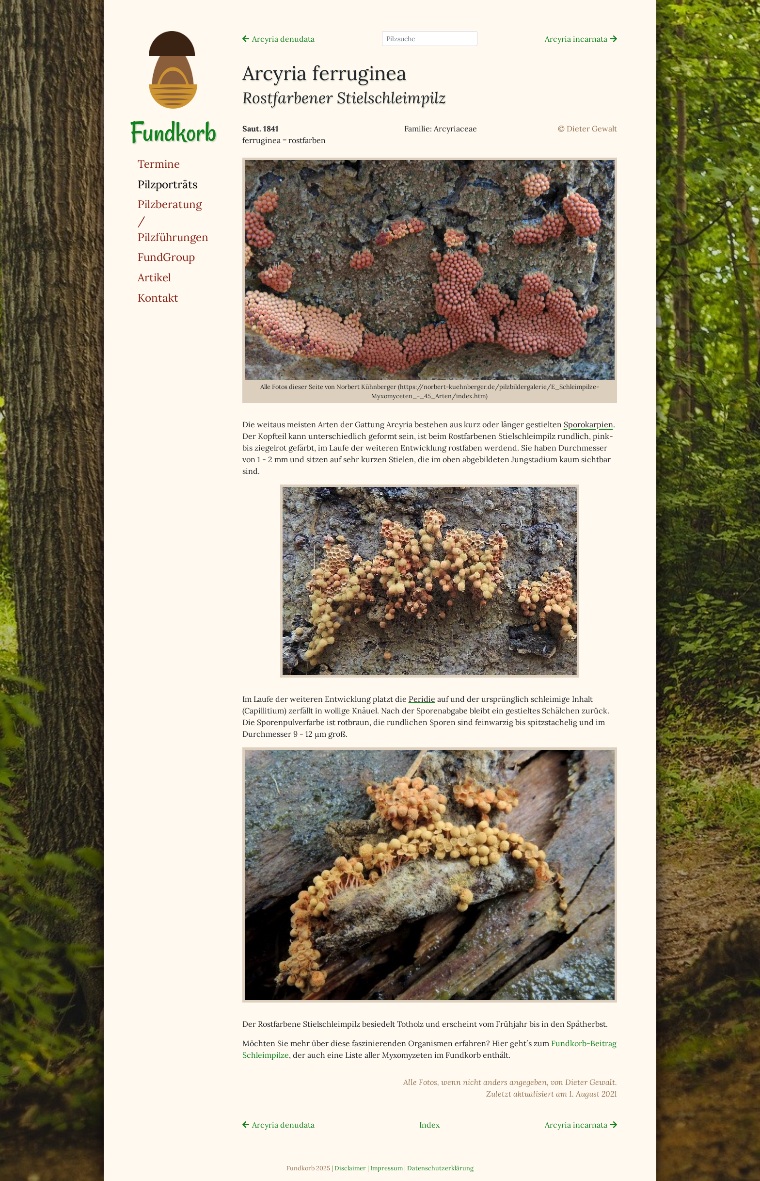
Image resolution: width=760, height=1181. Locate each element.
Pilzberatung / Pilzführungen (173, 220)
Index (429, 1125)
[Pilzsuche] (429, 38)
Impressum (386, 1168)
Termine (159, 164)
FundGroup (166, 257)
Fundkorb (173, 132)
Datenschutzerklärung (440, 1168)
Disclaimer (350, 1168)
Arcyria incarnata (576, 39)
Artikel (154, 277)
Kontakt (158, 298)
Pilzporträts (192, 183)
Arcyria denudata (283, 39)
